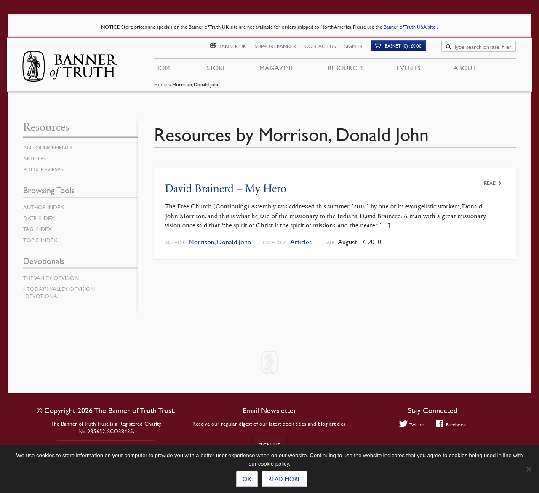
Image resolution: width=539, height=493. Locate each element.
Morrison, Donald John (220, 242)
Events (408, 71)
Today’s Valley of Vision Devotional (60, 292)
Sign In (358, 49)
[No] (528, 469)
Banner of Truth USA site (410, 27)
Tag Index (38, 229)
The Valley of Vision (53, 277)
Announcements (49, 147)
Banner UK (237, 49)
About (465, 71)
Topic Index (41, 240)
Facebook (452, 424)
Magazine (276, 71)
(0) (408, 49)
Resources (345, 71)
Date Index (40, 218)
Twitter (411, 424)
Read (490, 183)
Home (160, 90)
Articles (301, 242)
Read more (284, 478)
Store (216, 71)
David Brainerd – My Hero (225, 188)
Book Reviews (44, 169)
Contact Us (325, 49)
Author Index (45, 207)
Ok (247, 478)
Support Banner (280, 49)
